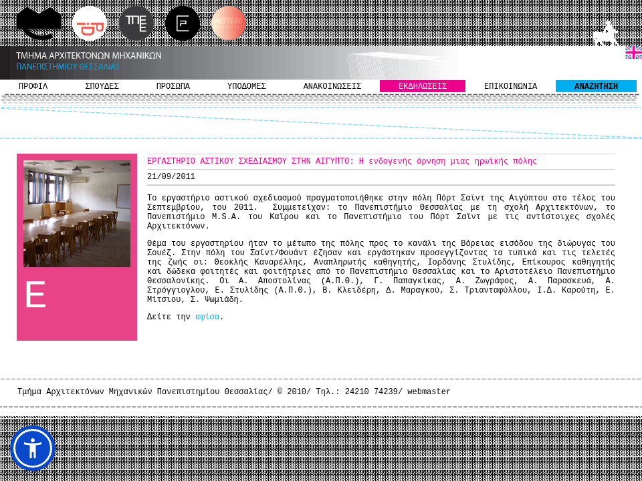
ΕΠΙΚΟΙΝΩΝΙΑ (510, 87)
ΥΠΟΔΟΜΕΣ (246, 87)
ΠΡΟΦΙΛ (33, 87)
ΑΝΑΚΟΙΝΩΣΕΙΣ (332, 87)
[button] (32, 448)
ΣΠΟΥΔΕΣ (101, 87)
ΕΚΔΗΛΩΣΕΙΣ (423, 87)
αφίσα (207, 317)
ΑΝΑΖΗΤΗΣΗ (596, 87)
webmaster (429, 392)
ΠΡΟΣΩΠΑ (173, 87)
